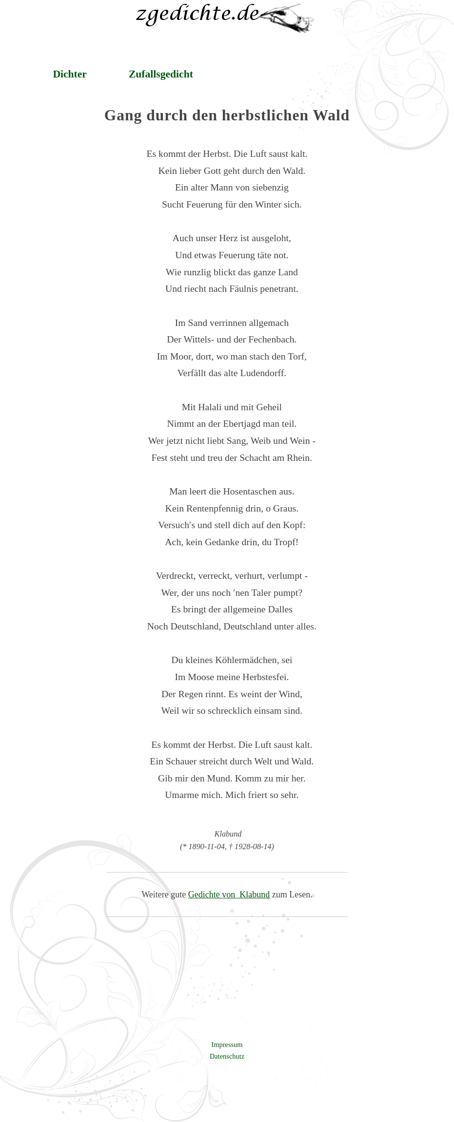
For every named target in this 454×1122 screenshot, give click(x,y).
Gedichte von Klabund (229, 894)
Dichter (70, 74)
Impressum (227, 1044)
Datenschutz (227, 1056)
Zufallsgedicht (161, 74)
